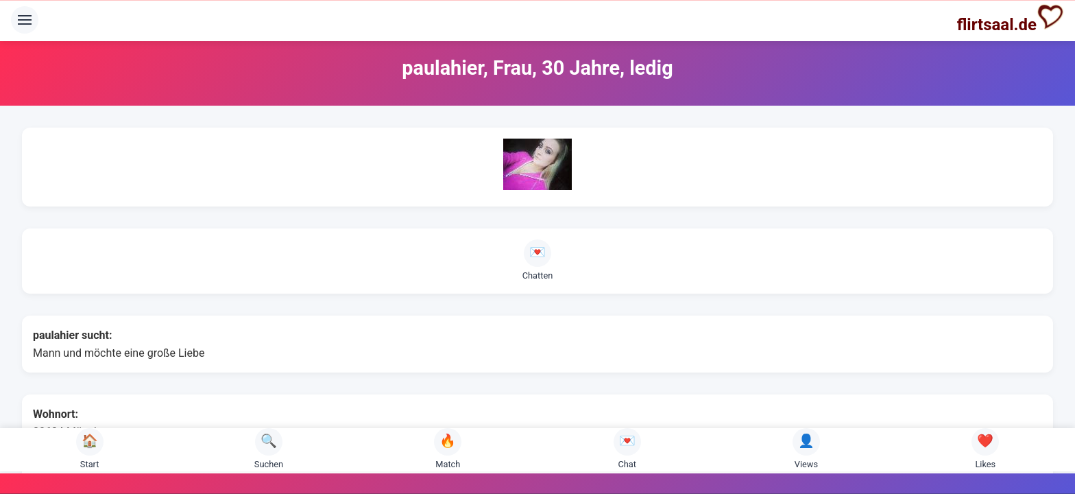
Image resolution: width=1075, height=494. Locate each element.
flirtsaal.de (1010, 18)
